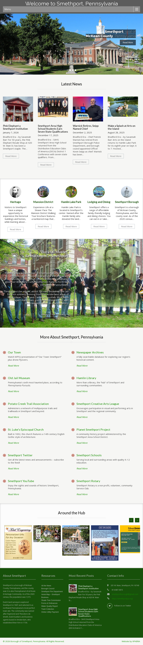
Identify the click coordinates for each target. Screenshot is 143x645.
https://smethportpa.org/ (122, 598)
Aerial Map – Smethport (50, 594)
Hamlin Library (86, 378)
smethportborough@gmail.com (125, 594)
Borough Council (47, 589)
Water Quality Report (49, 606)
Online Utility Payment (50, 612)
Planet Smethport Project (93, 429)
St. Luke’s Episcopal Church (26, 429)
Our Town (14, 352)
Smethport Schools (89, 455)
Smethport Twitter (20, 455)
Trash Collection (47, 609)
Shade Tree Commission (51, 600)
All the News (46, 586)
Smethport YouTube (21, 481)
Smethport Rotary (88, 481)
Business (45, 597)
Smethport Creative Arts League (97, 403)
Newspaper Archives (90, 352)
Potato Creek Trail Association (28, 403)
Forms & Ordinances (49, 603)
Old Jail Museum (19, 378)
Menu (7, 9)
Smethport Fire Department (52, 591)
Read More (128, 42)
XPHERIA (136, 641)
